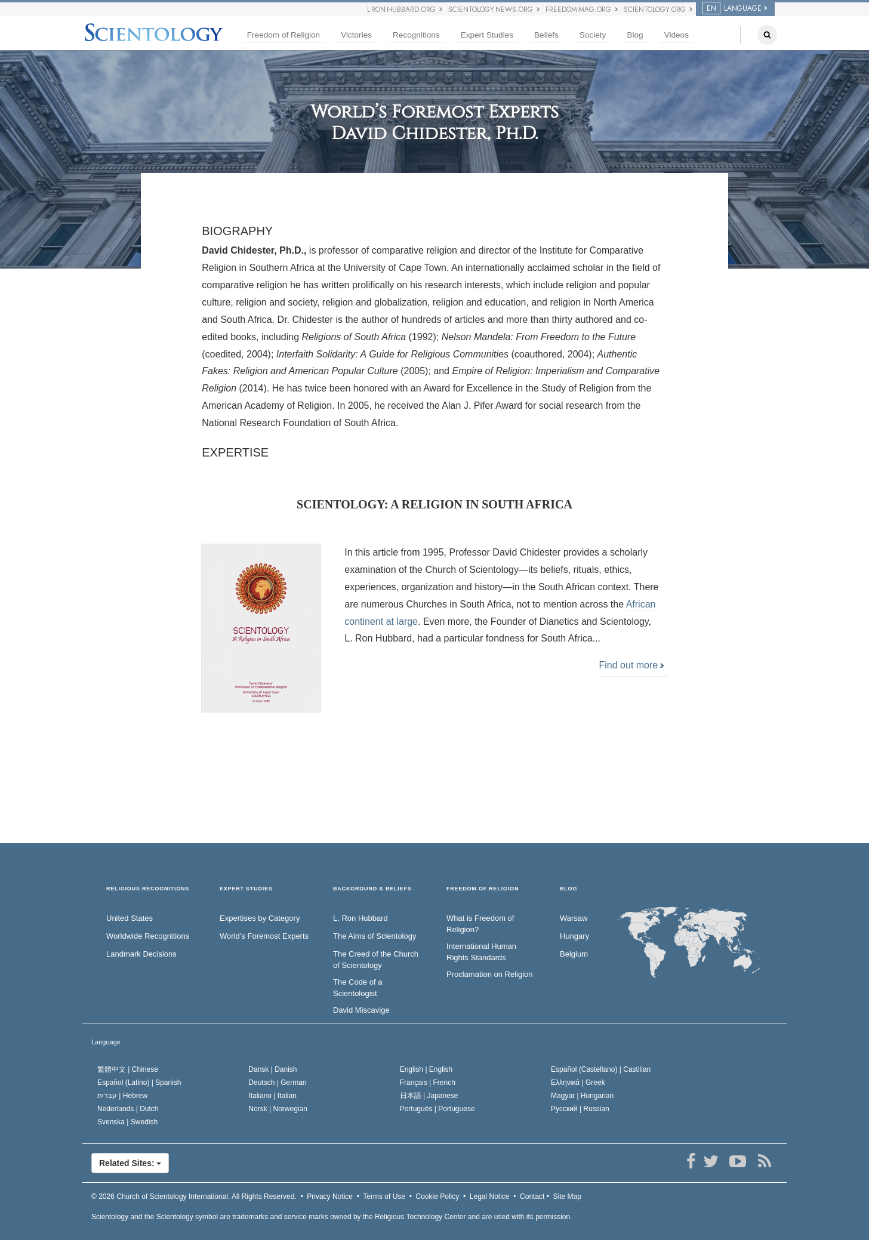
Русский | (580, 1109)
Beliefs (546, 34)
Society (593, 34)
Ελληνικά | (578, 1082)
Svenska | (127, 1122)
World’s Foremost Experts (264, 936)
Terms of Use (384, 1196)
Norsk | (277, 1109)
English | (426, 1069)
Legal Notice (490, 1196)
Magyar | (582, 1095)
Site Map (567, 1196)
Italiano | (272, 1095)
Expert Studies (487, 34)
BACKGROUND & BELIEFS (372, 889)
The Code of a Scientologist (357, 987)
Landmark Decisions (141, 953)
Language (106, 1042)
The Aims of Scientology (374, 936)
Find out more (631, 665)
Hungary (574, 936)
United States (129, 918)
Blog (635, 34)
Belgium (574, 953)
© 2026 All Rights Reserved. (194, 1196)
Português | (437, 1109)
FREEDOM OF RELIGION (482, 889)
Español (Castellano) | (601, 1069)
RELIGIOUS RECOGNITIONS (147, 889)
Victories (356, 34)
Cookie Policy (438, 1196)
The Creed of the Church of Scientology (375, 959)
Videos (676, 34)
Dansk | (272, 1069)
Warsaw (573, 918)
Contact (532, 1196)
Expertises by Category (260, 918)
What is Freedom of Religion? (480, 924)
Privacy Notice (330, 1196)
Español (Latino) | (139, 1082)
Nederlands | (128, 1109)
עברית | (122, 1095)
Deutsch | (277, 1082)
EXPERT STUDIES (246, 889)
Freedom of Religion (283, 34)
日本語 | (429, 1095)
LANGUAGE (732, 8)
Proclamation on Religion (489, 974)
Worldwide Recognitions (147, 936)
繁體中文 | (127, 1069)
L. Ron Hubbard (360, 918)
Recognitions (416, 34)
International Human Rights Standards (481, 952)
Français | (427, 1082)
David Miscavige (361, 1010)
